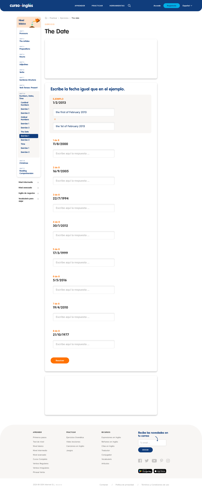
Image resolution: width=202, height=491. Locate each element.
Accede (157, 5)
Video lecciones (73, 442)
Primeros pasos (39, 437)
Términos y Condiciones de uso (155, 485)
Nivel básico (38, 446)
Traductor (106, 450)
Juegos (69, 450)
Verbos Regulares (40, 463)
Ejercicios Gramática (75, 437)
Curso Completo (40, 459)
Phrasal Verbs (39, 472)
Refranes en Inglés (110, 442)
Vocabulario (107, 459)
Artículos (105, 463)
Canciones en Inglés (75, 446)
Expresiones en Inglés (111, 437)
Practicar (71, 432)
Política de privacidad (125, 485)
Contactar (104, 485)
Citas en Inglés (108, 446)
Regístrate (171, 5)
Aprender (37, 432)
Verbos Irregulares (41, 468)
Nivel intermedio (40, 450)
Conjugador (107, 455)
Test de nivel (38, 442)
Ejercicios (64, 18)
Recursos (106, 432)
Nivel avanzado (39, 455)
